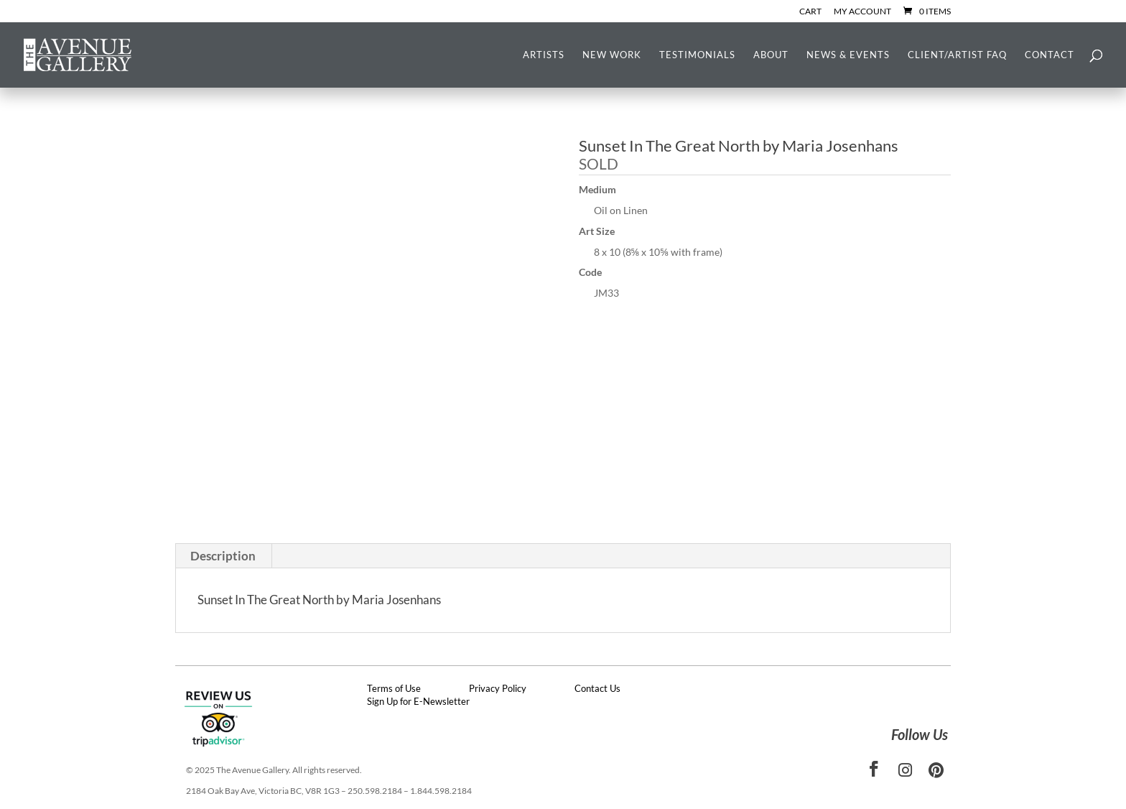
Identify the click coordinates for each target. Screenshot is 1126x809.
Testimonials (697, 55)
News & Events (848, 55)
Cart (810, 12)
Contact (1049, 55)
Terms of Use (394, 688)
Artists (543, 55)
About (770, 55)
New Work (611, 55)
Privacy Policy (497, 688)
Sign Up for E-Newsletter (418, 701)
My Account (862, 12)
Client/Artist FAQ (957, 55)
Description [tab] (223, 555)
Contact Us (597, 688)
